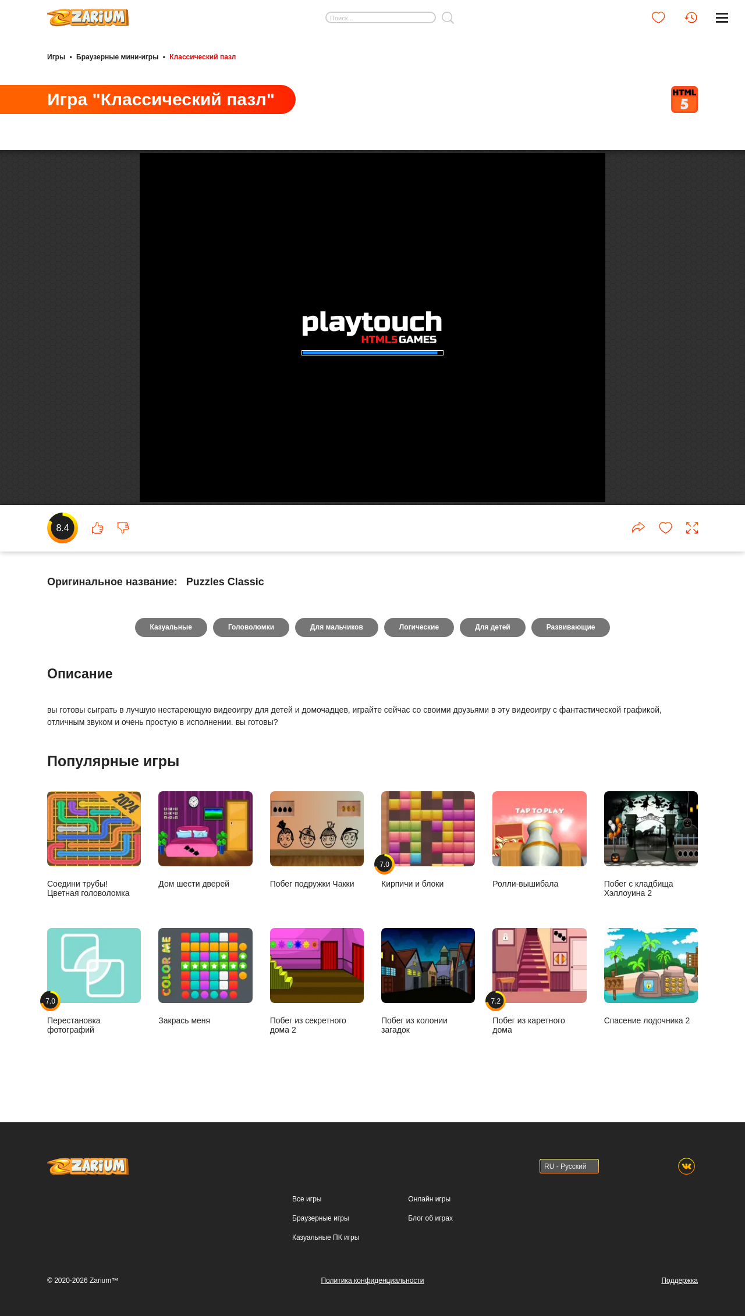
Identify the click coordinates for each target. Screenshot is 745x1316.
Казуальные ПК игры (325, 1237)
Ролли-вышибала (539, 839)
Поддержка (679, 1280)
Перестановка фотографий (94, 981)
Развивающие (571, 627)
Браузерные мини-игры (117, 57)
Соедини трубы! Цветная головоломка (94, 844)
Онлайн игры (429, 1199)
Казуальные (171, 627)
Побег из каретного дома (539, 981)
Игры (56, 57)
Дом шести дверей (205, 839)
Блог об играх (430, 1218)
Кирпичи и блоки (428, 839)
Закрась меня (205, 976)
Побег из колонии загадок (428, 981)
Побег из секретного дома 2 (317, 981)
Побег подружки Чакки (317, 839)
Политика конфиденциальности (372, 1280)
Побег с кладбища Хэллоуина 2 (651, 844)
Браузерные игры (320, 1218)
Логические (419, 627)
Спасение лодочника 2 (651, 976)
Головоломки (251, 627)
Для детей (492, 627)
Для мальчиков (336, 627)
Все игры (306, 1199)
